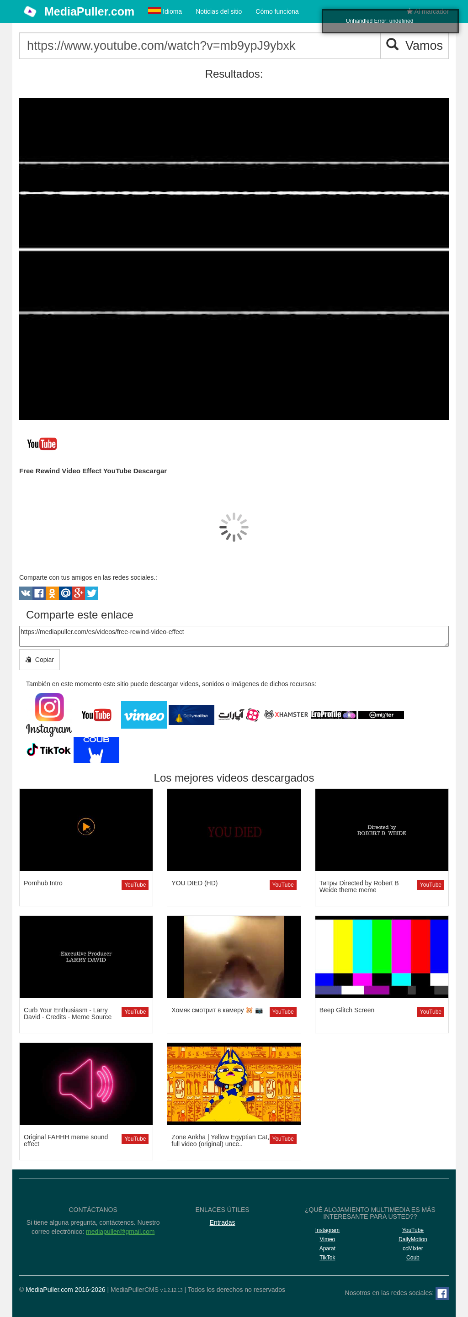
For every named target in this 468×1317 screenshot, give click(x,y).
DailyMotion (413, 1239)
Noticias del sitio (219, 11)
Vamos (414, 45)
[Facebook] (442, 1293)
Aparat (327, 1248)
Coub (413, 1257)
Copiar (39, 659)
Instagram (327, 1230)
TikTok (327, 1257)
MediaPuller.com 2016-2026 (65, 1289)
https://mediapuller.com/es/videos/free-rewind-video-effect (234, 636)
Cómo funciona (276, 11)
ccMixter (413, 1248)
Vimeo (327, 1239)
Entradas (222, 1222)
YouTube (135, 885)
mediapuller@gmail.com (120, 1231)
